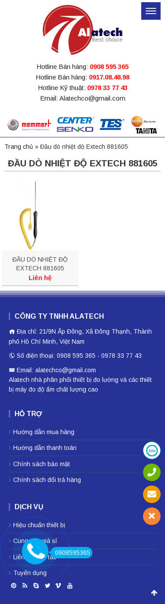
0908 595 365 (109, 66)
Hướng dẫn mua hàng (43, 431)
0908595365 (70, 552)
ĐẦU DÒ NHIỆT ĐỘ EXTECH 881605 (40, 264)
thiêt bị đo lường (95, 379)
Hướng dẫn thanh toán (45, 447)
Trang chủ (18, 146)
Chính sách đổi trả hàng (47, 479)
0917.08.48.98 (109, 77)
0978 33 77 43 (107, 87)
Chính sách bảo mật (41, 463)
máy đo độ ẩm (35, 389)
